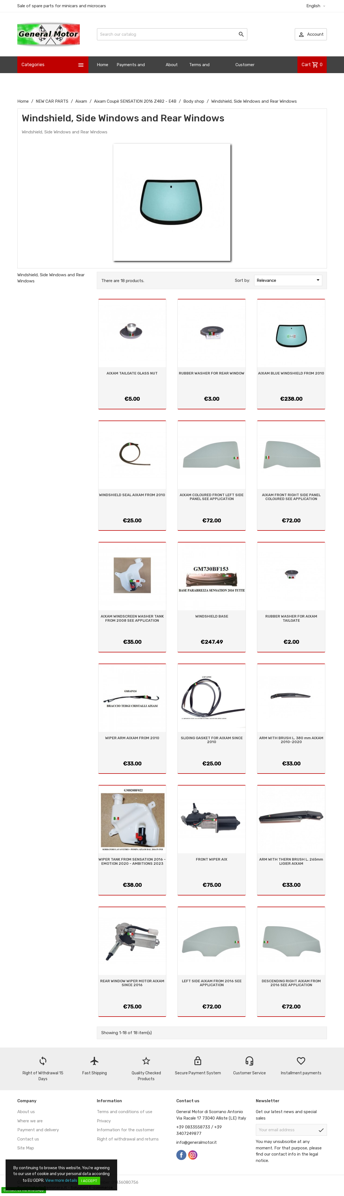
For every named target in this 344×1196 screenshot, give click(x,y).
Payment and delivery (38, 1129)
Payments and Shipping (131, 73)
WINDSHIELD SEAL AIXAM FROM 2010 (132, 495)
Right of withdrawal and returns (128, 1139)
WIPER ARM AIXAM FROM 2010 (132, 738)
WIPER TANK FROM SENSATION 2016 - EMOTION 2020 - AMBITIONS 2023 (132, 861)
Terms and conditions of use (124, 1111)
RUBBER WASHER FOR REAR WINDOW (211, 373)
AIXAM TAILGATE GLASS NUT (132, 373)
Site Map (25, 1148)
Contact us (28, 1139)
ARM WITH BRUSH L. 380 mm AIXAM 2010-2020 (291, 740)
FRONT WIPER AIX (211, 859)
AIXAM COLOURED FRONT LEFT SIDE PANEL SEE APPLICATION (212, 497)
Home (102, 64)
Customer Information (247, 73)
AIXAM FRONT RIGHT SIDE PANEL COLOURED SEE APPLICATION (291, 497)
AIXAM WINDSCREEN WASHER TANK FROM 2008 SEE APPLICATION (132, 618)
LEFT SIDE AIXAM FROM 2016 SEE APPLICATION (212, 983)
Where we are (30, 1120)
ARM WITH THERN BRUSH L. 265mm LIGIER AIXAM (291, 861)
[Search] (172, 34)
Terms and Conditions (199, 73)
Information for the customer (125, 1129)
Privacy (104, 1120)
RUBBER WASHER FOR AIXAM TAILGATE (291, 618)
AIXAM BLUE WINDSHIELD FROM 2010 (291, 373)
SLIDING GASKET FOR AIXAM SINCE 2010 (212, 740)
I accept (89, 1181)
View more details (61, 1180)
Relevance (289, 280)
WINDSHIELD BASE (211, 616)
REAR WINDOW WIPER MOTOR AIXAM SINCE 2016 (132, 983)
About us (172, 73)
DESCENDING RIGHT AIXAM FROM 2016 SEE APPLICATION (291, 983)
